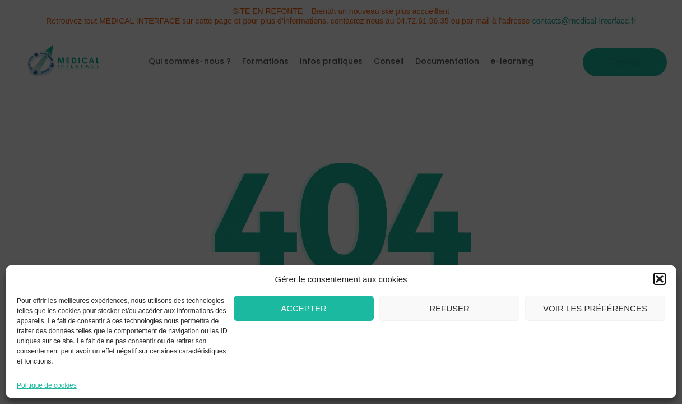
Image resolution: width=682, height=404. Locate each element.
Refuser (449, 308)
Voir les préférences (595, 308)
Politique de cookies (47, 385)
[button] (659, 278)
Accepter (304, 308)
